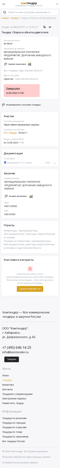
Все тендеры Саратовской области (23, 70)
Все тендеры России (13, 441)
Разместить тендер (13, 403)
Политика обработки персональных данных (26, 457)
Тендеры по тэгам (12, 432)
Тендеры (7, 380)
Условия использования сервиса (20, 462)
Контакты (7, 389)
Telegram (11, 359)
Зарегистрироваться (30, 289)
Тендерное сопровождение (17, 394)
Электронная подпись (14, 398)
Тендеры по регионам (14, 418)
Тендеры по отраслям (14, 427)
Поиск (5, 375)
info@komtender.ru (15, 352)
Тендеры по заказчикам (15, 436)
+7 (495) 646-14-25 (16, 347)
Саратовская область (26, 79)
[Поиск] (4, 13)
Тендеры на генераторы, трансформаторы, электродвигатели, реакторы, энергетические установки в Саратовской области (29, 245)
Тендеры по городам (13, 422)
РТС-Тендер (10, 133)
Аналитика (8, 384)
